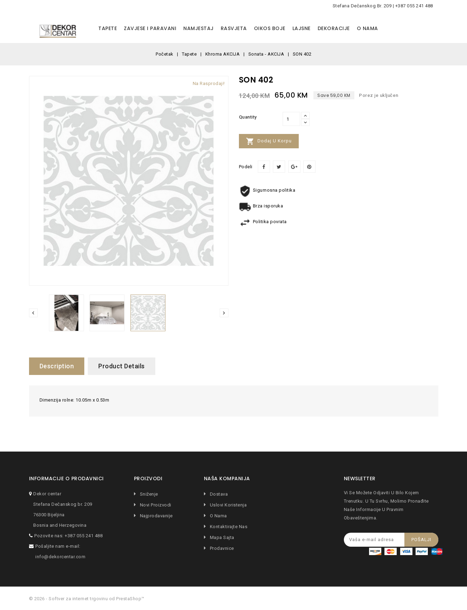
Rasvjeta (234, 28)
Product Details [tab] (121, 366)
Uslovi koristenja (227, 505)
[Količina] (291, 119)
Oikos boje (269, 28)
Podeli (264, 167)
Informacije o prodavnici (66, 478)
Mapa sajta (221, 537)
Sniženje (148, 494)
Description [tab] (57, 366)
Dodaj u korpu (269, 141)
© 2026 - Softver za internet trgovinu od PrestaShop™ (86, 598)
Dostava (218, 494)
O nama (367, 28)
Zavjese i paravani (150, 28)
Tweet (279, 167)
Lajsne (301, 28)
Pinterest (309, 167)
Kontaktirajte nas (227, 526)
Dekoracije (334, 28)
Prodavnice (221, 548)
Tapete (107, 28)
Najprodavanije (156, 515)
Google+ (294, 167)
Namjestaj (198, 28)
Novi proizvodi (155, 505)
